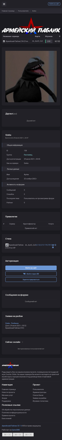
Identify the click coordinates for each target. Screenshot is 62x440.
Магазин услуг (7, 395)
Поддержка (6, 401)
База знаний (6, 418)
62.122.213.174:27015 (44, 245)
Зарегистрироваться (31, 280)
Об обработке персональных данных (16, 410)
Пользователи (23, 11)
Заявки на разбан (39, 398)
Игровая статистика (40, 401)
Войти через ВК (31, 274)
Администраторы (39, 392)
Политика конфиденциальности (14, 413)
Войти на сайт (54, 4)
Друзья (11, 113)
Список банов (38, 395)
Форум (4, 398)
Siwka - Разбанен (12, 323)
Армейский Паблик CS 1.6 (12, 426)
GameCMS (16, 430)
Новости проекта (8, 392)
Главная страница (8, 11)
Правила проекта (8, 415)
